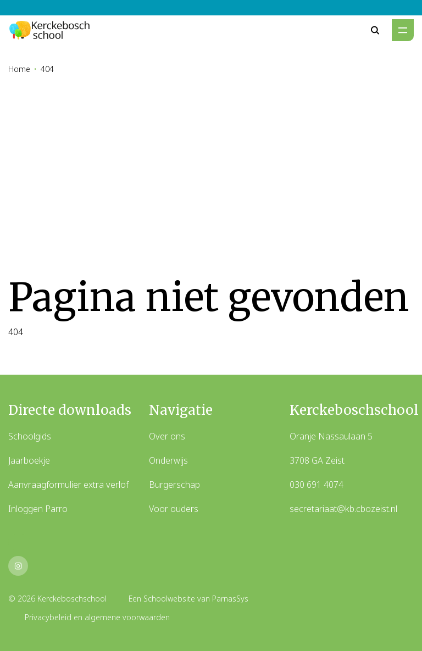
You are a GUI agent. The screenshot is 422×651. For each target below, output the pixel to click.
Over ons (167, 436)
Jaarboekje (29, 460)
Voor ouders (173, 509)
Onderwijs (168, 460)
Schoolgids (29, 436)
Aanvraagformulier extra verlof (68, 484)
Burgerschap (174, 484)
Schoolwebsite (169, 598)
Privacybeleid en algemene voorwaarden (97, 617)
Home (19, 69)
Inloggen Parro (38, 509)
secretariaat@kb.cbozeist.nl (343, 509)
